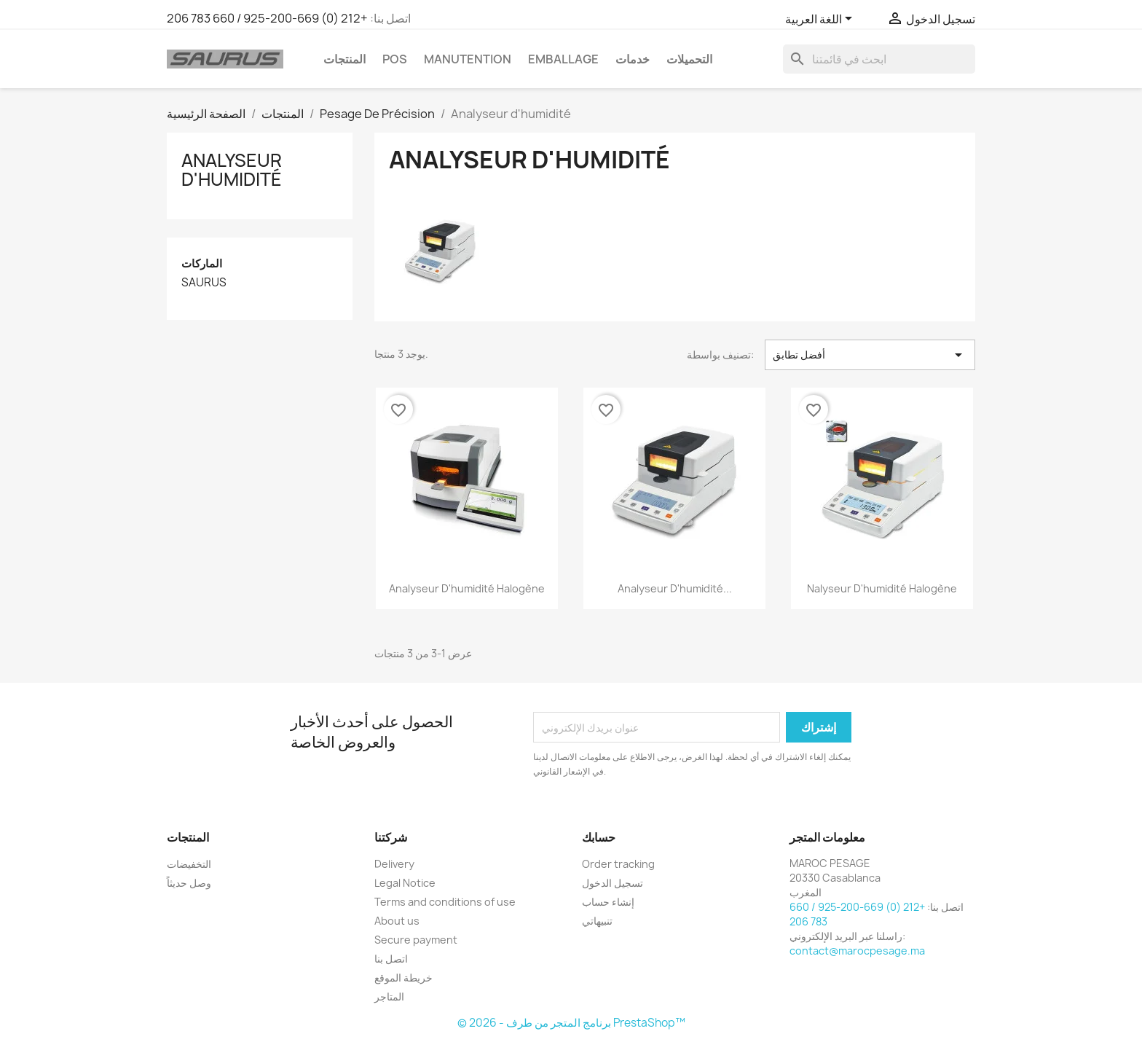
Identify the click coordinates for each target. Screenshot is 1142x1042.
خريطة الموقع (403, 977)
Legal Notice (405, 883)
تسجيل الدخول (612, 883)
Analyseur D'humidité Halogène (467, 588)
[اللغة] (821, 19)
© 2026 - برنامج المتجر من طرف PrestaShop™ (571, 1022)
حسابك (598, 837)
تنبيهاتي (597, 921)
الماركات (201, 263)
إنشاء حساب (608, 902)
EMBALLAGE (563, 59)
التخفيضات (189, 864)
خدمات (632, 59)
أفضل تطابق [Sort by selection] (870, 355)
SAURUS (204, 282)
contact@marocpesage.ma (857, 950)
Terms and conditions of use (445, 902)
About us (397, 921)
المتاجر (389, 996)
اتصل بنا (391, 958)
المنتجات (344, 59)
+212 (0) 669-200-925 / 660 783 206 (267, 18)
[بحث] (879, 59)
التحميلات (689, 59)
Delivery (394, 864)
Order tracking (618, 864)
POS (394, 59)
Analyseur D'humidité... (675, 588)
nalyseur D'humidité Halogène (882, 588)
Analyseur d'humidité (231, 170)
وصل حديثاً (189, 883)
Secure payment (415, 940)
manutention (467, 59)
